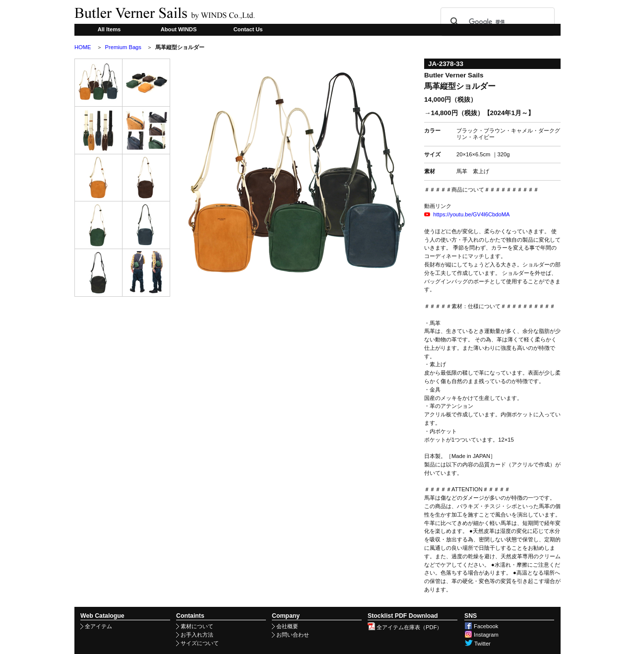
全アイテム (96, 626)
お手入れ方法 (194, 635)
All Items (109, 29)
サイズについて (197, 643)
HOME (82, 47)
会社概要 (285, 626)
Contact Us (247, 29)
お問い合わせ (290, 635)
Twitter (477, 644)
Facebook (481, 626)
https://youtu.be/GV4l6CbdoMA (471, 214)
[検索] (496, 22)
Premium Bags (123, 47)
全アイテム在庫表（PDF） (405, 627)
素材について (194, 626)
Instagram (481, 635)
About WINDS (179, 29)
